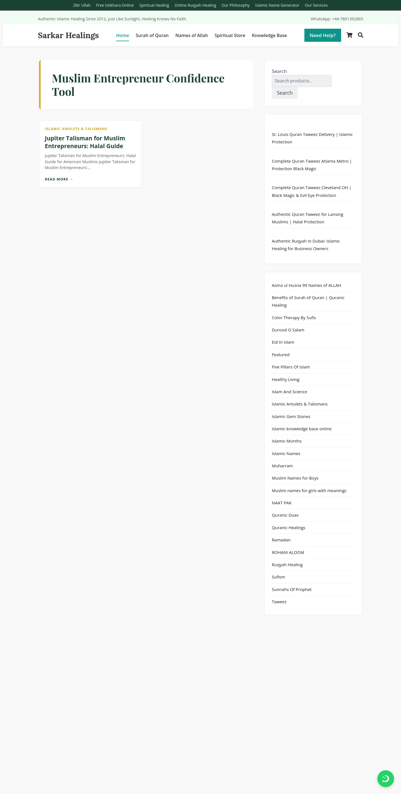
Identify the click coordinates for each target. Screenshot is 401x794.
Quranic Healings (288, 527)
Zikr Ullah (82, 5)
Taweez (279, 601)
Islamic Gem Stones (291, 416)
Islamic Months (287, 441)
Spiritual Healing (154, 5)
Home (122, 35)
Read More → (59, 179)
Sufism (278, 577)
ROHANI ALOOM (288, 552)
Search (279, 71)
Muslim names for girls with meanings (309, 490)
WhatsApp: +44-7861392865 (337, 18)
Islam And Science (289, 391)
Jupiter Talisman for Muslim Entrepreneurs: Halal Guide (85, 142)
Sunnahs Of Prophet (292, 589)
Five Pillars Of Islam (291, 367)
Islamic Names (286, 453)
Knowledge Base (269, 35)
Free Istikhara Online (115, 5)
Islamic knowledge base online (302, 428)
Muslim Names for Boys (295, 478)
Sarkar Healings (68, 35)
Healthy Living (285, 379)
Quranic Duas (285, 515)
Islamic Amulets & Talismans (300, 404)
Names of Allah (191, 35)
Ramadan (281, 540)
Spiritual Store (230, 35)
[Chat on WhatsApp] (385, 778)
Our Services (316, 5)
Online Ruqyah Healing (195, 5)
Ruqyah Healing (287, 564)
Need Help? (323, 35)
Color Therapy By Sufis (294, 317)
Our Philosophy (236, 5)
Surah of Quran (152, 35)
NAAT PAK (282, 502)
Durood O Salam (288, 330)
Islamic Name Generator (277, 5)
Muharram (282, 465)
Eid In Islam (283, 342)
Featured (281, 354)
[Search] (360, 35)
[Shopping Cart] (349, 35)
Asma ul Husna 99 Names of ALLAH (306, 285)
